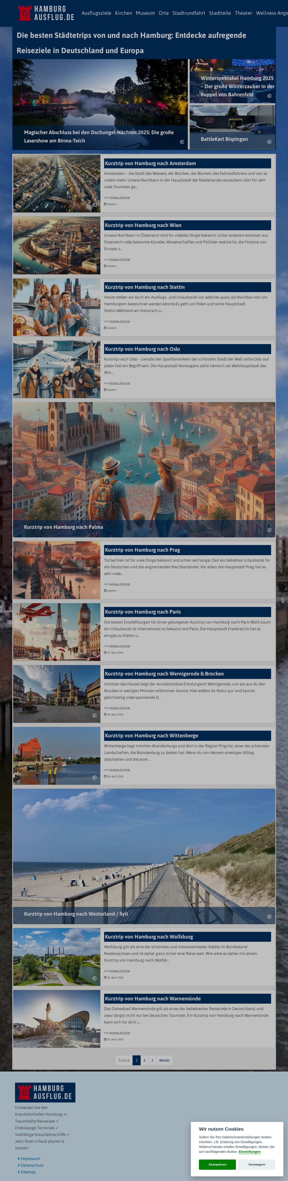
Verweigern (256, 1164)
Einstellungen (249, 1152)
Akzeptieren (217, 1164)
